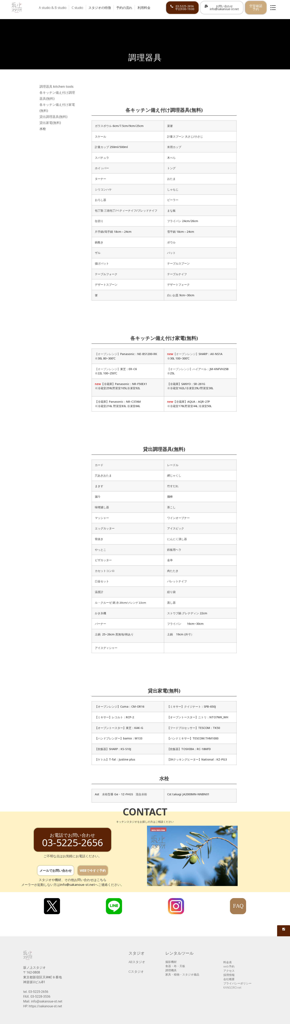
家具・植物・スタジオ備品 (182, 974)
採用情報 (229, 975)
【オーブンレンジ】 (107, 354)
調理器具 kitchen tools (56, 86)
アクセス (229, 971)
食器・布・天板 (175, 966)
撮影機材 (171, 962)
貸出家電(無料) (50, 122)
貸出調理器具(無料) (53, 116)
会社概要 (229, 979)
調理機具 (171, 970)
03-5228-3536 (40, 996)
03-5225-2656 (38, 992)
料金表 (227, 962)
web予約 (228, 966)
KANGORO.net (232, 987)
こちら (101, 880)
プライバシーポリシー (237, 983)
